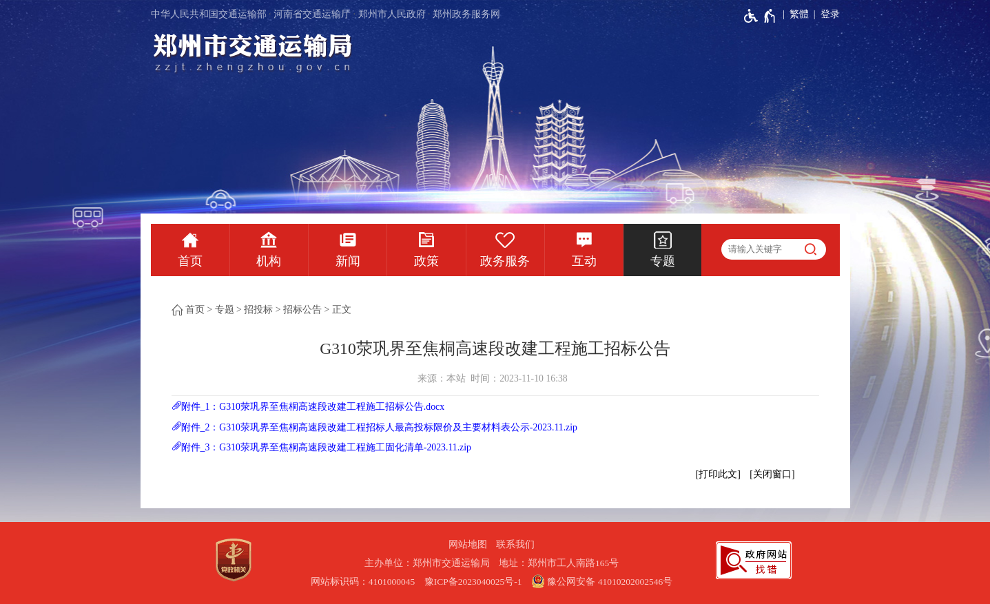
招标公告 (302, 309)
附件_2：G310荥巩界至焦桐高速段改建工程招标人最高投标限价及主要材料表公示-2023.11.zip (379, 427)
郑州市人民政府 (392, 14)
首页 (190, 261)
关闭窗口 (772, 474)
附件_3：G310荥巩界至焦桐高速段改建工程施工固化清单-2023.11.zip (326, 447)
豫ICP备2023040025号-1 (473, 581)
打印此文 (718, 474)
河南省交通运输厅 (312, 14)
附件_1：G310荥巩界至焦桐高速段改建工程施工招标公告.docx (313, 407)
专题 (662, 261)
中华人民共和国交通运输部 (209, 14)
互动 (584, 261)
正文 (341, 309)
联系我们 (515, 544)
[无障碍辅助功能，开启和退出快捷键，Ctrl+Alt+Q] (760, 16)
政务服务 (505, 261)
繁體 (799, 14)
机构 (268, 261)
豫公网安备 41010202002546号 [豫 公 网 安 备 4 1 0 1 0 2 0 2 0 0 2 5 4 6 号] (601, 581)
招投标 (258, 309)
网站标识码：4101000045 (363, 581)
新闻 (348, 261)
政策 (426, 261)
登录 (830, 14)
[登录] (824, 14)
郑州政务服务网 (466, 14)
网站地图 (467, 544)
